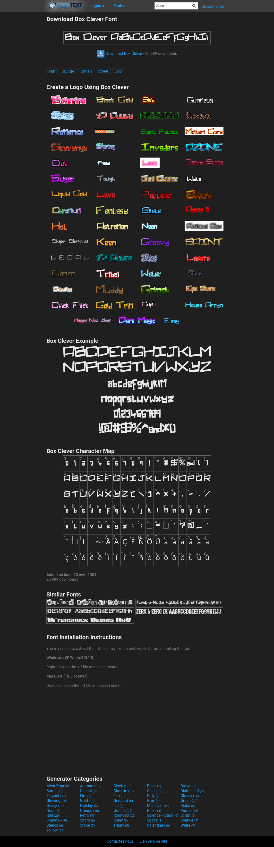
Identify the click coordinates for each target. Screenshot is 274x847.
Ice (118, 805)
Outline (122, 810)
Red (53, 815)
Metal (187, 805)
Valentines (158, 825)
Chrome (123, 790)
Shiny (120, 820)
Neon (53, 810)
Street (103, 71)
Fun (52, 71)
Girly (153, 795)
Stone (87, 825)
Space (155, 820)
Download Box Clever (119, 53)
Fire (85, 795)
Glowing (56, 800)
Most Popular (58, 786)
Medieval (158, 805)
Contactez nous (120, 841)
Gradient (123, 800)
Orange (89, 810)
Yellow (55, 830)
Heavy (55, 805)
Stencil (54, 825)
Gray (153, 800)
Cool (119, 71)
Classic (155, 790)
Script (188, 815)
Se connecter (213, 6)
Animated (91, 786)
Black (121, 786)
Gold (87, 800)
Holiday (89, 805)
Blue (154, 786)
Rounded (124, 815)
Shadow (56, 820)
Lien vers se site (153, 841)
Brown (188, 786)
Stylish (86, 71)
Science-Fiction (162, 815)
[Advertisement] (23, 88)
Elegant (56, 795)
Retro (87, 815)
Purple (189, 810)
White (187, 825)
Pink (154, 810)
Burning (55, 790)
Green (188, 800)
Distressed (193, 790)
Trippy (121, 825)
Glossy (189, 795)
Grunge (67, 71)
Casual (88, 790)
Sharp (87, 820)
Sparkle (189, 820)
